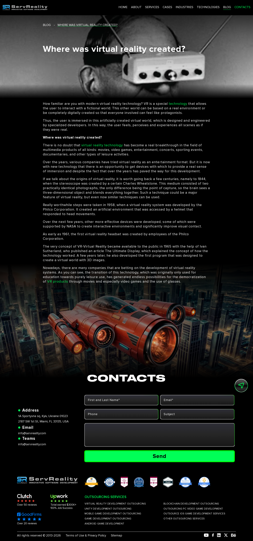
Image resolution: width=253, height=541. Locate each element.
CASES (151, 6)
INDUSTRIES (169, 6)
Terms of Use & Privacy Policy (86, 535)
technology (178, 104)
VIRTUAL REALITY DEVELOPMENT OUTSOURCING (115, 503)
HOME (106, 6)
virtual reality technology (102, 145)
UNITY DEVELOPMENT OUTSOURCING (108, 508)
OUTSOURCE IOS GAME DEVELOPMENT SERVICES (194, 513)
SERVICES (135, 6)
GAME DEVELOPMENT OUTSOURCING (108, 518)
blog (47, 25)
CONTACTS (228, 6)
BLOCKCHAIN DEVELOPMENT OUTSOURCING (191, 503)
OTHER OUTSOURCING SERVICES (184, 518)
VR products (57, 282)
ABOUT (119, 6)
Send (159, 456)
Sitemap (116, 535)
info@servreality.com (32, 433)
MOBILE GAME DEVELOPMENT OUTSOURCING (113, 513)
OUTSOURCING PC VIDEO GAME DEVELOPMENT (193, 508)
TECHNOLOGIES (193, 6)
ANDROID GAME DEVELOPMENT (104, 523)
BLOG (213, 6)
